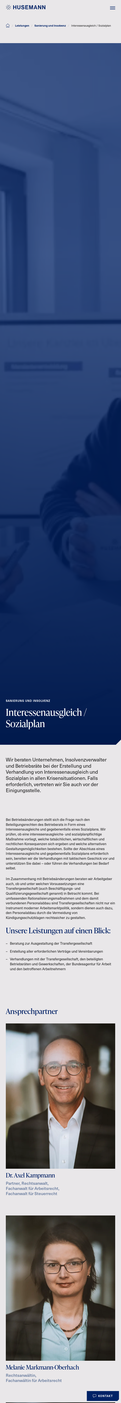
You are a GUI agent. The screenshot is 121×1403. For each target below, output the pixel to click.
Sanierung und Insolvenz (50, 25)
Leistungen (22, 25)
